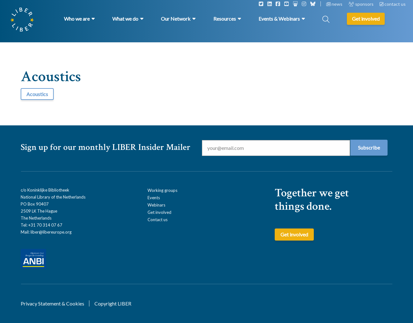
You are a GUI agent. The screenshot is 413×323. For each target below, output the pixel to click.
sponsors (361, 4)
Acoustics (37, 94)
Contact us (158, 219)
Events (154, 197)
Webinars (156, 204)
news (334, 4)
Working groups (162, 190)
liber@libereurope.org (51, 232)
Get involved (159, 212)
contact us (393, 4)
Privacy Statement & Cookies (52, 303)
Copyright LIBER (112, 303)
